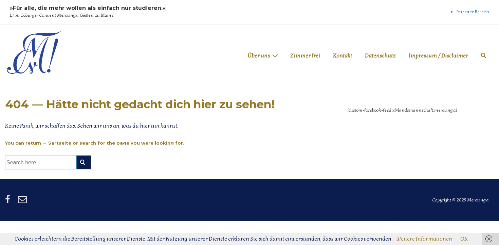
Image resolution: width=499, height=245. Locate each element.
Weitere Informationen (424, 238)
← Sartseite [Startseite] (56, 143)
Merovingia (24, 77)
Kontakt (342, 55)
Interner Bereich (472, 12)
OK (464, 238)
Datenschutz (380, 55)
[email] (23, 202)
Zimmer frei (305, 55)
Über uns (263, 56)
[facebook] (9, 202)
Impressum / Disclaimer (438, 55)
